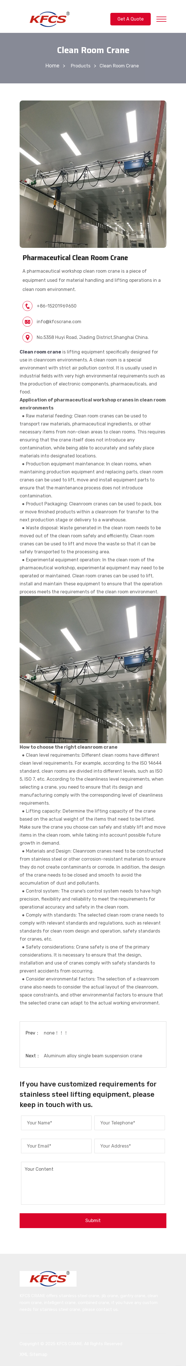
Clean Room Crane (119, 66)
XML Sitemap (33, 1354)
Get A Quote (130, 19)
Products (80, 66)
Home (52, 66)
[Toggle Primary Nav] (161, 19)
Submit (93, 1220)
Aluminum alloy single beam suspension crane (93, 1055)
